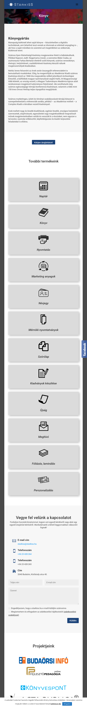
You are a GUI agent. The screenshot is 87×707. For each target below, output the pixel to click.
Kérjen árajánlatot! (43, 142)
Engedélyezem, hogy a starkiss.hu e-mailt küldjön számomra (37, 608)
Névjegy (43, 300)
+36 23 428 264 (24, 554)
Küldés (73, 620)
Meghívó (43, 434)
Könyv (43, 220)
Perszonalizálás (43, 487)
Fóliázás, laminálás (43, 460)
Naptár (43, 193)
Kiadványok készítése (43, 380)
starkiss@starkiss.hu (27, 544)
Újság (43, 407)
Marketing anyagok (43, 273)
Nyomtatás (43, 246)
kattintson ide (56, 704)
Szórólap (43, 353)
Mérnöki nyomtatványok (43, 327)
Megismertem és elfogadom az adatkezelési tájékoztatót (42, 613)
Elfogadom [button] (67, 704)
